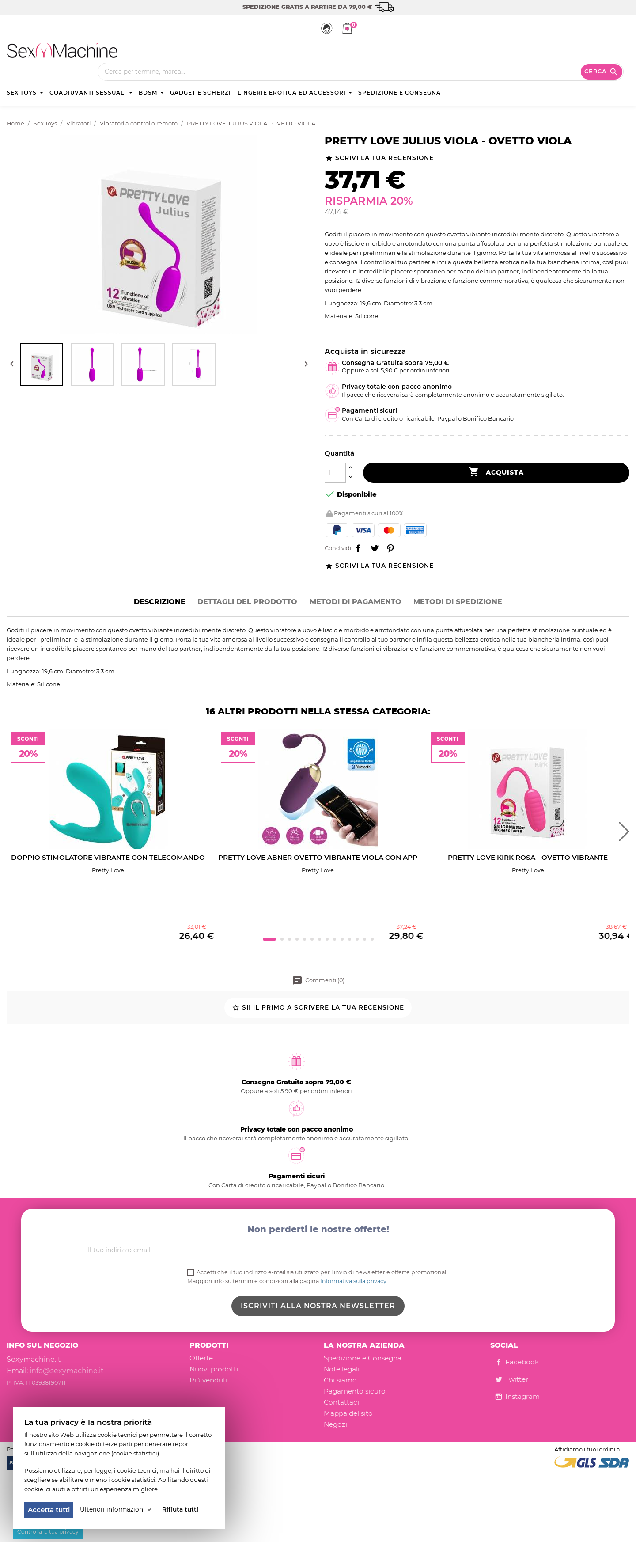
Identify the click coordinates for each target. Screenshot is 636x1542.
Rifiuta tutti (180, 1509)
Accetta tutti (49, 1509)
